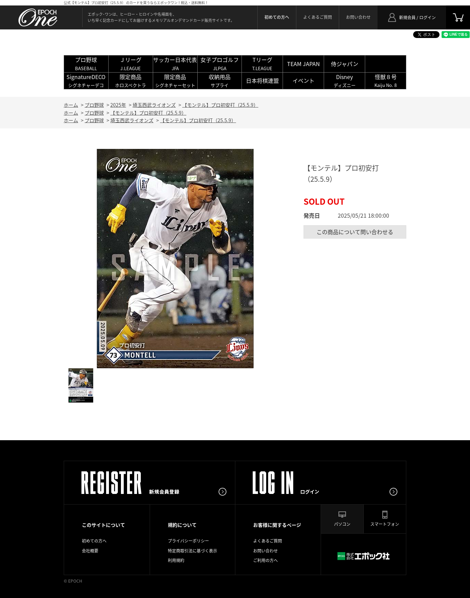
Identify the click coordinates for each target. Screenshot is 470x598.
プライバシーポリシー (188, 541)
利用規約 (176, 560)
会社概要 (90, 551)
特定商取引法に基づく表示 (192, 551)
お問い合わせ (358, 17)
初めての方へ (94, 541)
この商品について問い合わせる (355, 232)
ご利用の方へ (265, 560)
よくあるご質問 (317, 17)
